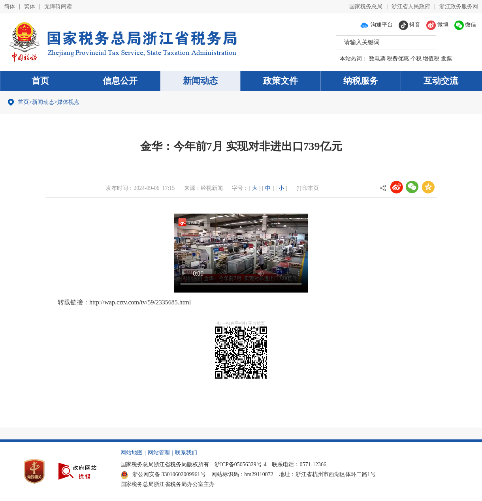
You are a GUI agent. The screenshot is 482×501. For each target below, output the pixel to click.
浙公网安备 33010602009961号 (163, 474)
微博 (437, 25)
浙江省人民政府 (411, 6)
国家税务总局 (365, 6)
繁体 (29, 6)
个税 (416, 59)
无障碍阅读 (58, 6)
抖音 (410, 25)
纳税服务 (360, 81)
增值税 (431, 59)
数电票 (377, 59)
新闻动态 (200, 81)
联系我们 (186, 453)
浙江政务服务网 (458, 6)
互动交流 (441, 81)
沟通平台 (376, 25)
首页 (40, 81)
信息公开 (120, 81)
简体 (9, 6)
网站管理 (159, 453)
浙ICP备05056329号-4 (240, 464)
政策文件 (280, 81)
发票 (446, 59)
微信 (465, 25)
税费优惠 (398, 59)
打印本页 (308, 188)
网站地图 (131, 453)
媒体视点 (68, 102)
